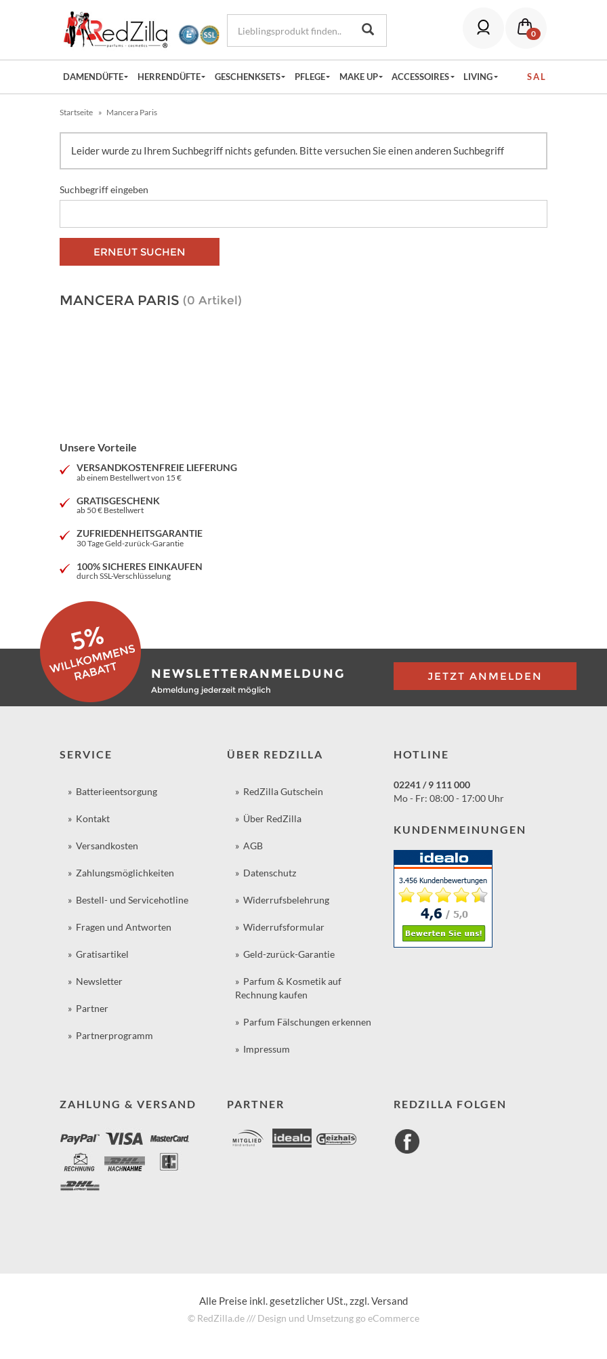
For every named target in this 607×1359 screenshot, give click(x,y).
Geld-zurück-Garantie (289, 954)
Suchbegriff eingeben (104, 189)
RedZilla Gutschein (283, 791)
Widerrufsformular (284, 927)
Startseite (76, 112)
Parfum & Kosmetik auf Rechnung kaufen (288, 987)
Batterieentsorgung (116, 791)
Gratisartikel (102, 954)
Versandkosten (107, 845)
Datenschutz (269, 872)
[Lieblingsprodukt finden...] (289, 30)
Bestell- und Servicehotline (132, 900)
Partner (92, 1008)
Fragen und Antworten (123, 927)
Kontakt (93, 818)
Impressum (266, 1049)
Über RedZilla (272, 818)
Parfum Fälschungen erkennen (307, 1022)
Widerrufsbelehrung (286, 900)
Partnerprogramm (114, 1035)
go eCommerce (387, 1318)
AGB (253, 845)
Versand (389, 1301)
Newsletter (99, 981)
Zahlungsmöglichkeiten (125, 872)
